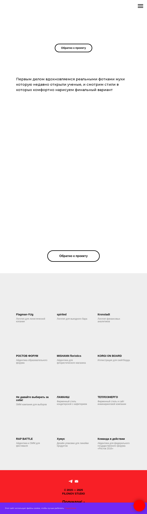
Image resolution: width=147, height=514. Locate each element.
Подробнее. (70, 508)
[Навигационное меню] (140, 6)
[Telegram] (70, 481)
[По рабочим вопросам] (76, 481)
